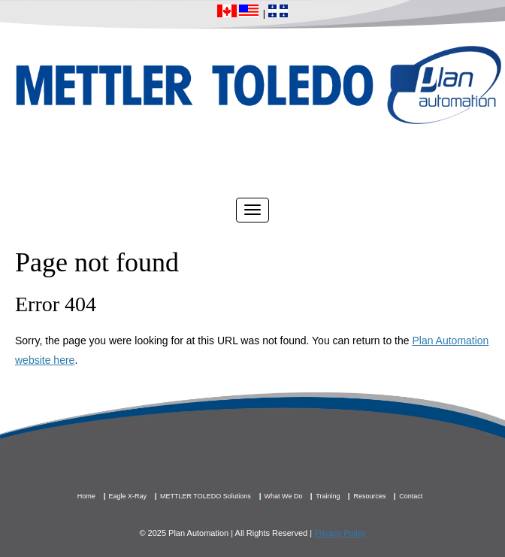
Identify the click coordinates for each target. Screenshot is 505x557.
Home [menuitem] (86, 496)
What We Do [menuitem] (284, 496)
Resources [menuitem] (369, 496)
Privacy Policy (339, 532)
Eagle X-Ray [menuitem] (128, 496)
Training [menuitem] (328, 496)
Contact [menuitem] (410, 496)
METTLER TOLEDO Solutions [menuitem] (205, 496)
